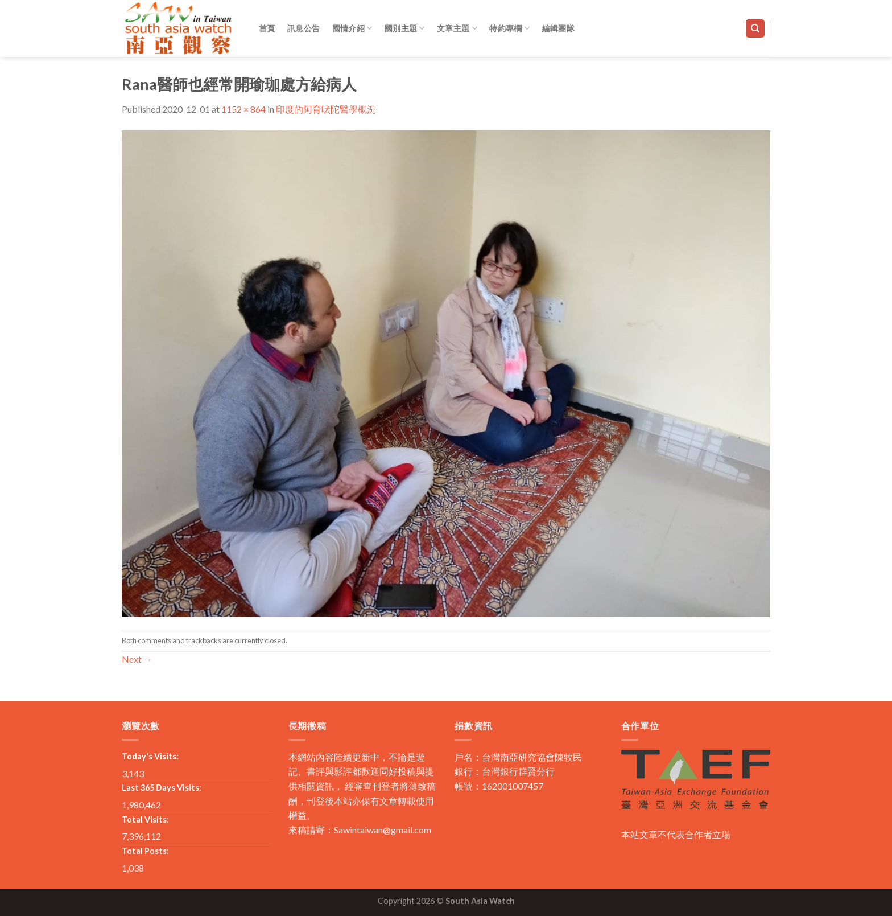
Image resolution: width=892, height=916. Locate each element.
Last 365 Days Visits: (161, 787)
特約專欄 (509, 28)
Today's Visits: (150, 756)
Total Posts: (145, 851)
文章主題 (457, 28)
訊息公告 (303, 28)
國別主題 (405, 28)
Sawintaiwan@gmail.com (382, 829)
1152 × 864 (243, 109)
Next (137, 659)
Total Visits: (145, 819)
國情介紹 (352, 28)
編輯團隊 (558, 28)
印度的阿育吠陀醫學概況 (326, 109)
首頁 (267, 28)
